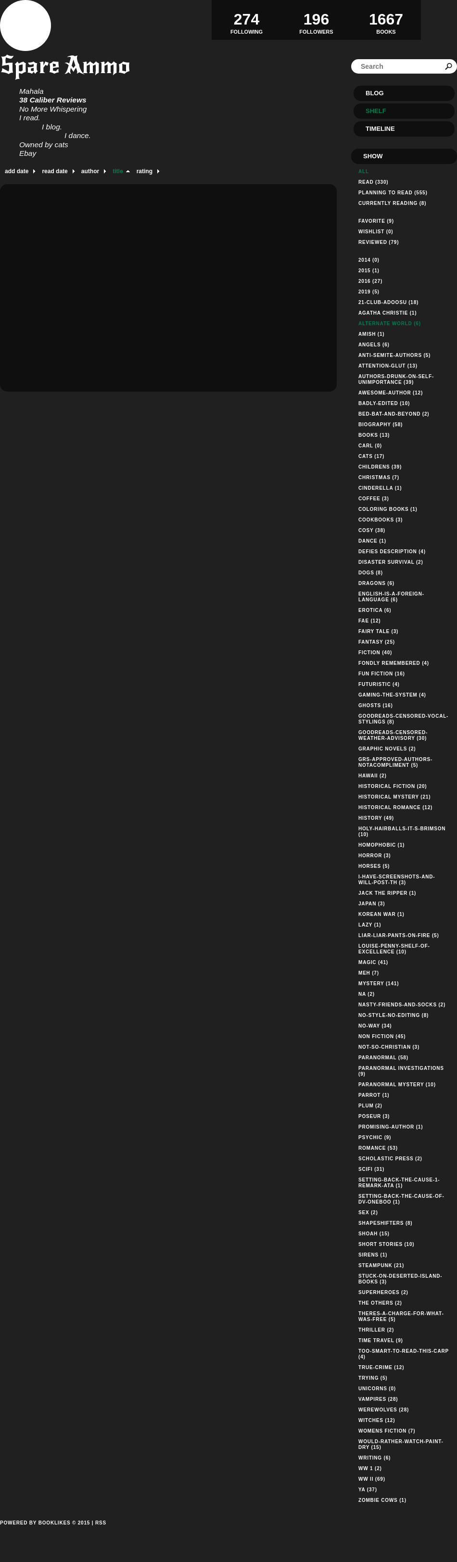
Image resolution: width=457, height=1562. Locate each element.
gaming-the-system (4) (392, 695)
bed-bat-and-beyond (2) (393, 414)
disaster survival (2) (390, 562)
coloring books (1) (388, 509)
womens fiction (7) (386, 1431)
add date (16, 171)
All (363, 171)
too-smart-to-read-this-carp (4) (403, 1353)
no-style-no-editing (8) (393, 1015)
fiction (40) (375, 652)
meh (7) (368, 973)
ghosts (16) (375, 705)
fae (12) (369, 620)
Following (246, 20)
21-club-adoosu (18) (388, 302)
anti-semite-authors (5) (394, 355)
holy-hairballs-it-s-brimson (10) (401, 831)
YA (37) (367, 1489)
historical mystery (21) (394, 797)
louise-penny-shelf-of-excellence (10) (394, 948)
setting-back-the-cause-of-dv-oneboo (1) (401, 1199)
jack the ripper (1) (387, 893)
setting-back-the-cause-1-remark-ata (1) (399, 1182)
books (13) (374, 435)
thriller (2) (376, 1330)
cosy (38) (371, 530)
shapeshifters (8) (385, 1223)
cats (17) (371, 456)
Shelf (376, 110)
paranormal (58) (383, 1057)
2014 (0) (369, 260)
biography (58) (380, 424)
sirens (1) (372, 1254)
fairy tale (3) (378, 631)
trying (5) (372, 1378)
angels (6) (374, 344)
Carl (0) (370, 445)
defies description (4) (392, 551)
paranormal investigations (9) (401, 1071)
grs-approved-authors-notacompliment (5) (395, 762)
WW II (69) (371, 1479)
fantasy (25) (376, 642)
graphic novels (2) (387, 748)
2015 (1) (369, 270)
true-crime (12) (381, 1367)
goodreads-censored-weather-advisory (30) (393, 735)
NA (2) (366, 994)
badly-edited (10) (384, 403)
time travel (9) (380, 1340)
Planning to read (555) (393, 192)
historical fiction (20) (392, 786)
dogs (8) (370, 572)
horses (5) (374, 866)
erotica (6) (374, 610)
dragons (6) (376, 583)
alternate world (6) (389, 323)
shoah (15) (374, 1233)
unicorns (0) (377, 1388)
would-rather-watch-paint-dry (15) (401, 1444)
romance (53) (378, 1148)
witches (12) (376, 1420)
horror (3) (374, 855)
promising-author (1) (390, 1127)
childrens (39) (380, 467)
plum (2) (370, 1105)
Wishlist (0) (375, 231)
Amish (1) (371, 334)
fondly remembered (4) (393, 663)
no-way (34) (375, 1026)
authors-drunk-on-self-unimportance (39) (396, 379)
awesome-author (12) (390, 392)
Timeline (380, 128)
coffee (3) (373, 498)
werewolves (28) (383, 1409)
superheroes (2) (383, 1292)
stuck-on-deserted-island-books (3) (400, 1278)
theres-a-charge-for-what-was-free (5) (401, 1316)
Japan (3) (371, 903)
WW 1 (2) (370, 1468)
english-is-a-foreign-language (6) (391, 596)
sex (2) (368, 1212)
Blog (375, 93)
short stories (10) (386, 1244)
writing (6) (374, 1457)
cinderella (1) (380, 488)
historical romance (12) (395, 807)
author (90, 171)
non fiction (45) (382, 1036)
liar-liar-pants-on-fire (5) (398, 935)
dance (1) (372, 541)
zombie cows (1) (382, 1500)
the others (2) (380, 1303)
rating (144, 171)
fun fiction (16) (381, 673)
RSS (100, 1522)
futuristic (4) (379, 684)
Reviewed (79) (378, 242)
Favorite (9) (376, 221)
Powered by (45, 1534)
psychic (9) (374, 1137)
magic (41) (373, 962)
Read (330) (373, 182)
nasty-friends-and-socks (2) (401, 1004)
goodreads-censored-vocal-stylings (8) (403, 718)
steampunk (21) (381, 1265)
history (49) (376, 818)
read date (54, 171)
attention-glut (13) (388, 365)
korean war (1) (381, 914)
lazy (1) (369, 924)
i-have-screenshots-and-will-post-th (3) (396, 879)
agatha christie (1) (387, 313)
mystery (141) (378, 983)
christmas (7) (378, 477)
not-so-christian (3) (388, 1047)
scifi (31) (371, 1169)
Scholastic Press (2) (390, 1158)
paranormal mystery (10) (397, 1084)
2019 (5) (369, 291)
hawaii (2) (372, 775)
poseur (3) (374, 1116)
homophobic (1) (381, 845)
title (118, 171)
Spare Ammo (65, 65)
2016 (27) (370, 281)
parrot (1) (373, 1095)
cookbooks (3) (380, 519)
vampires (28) (378, 1399)
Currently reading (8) (392, 203)
